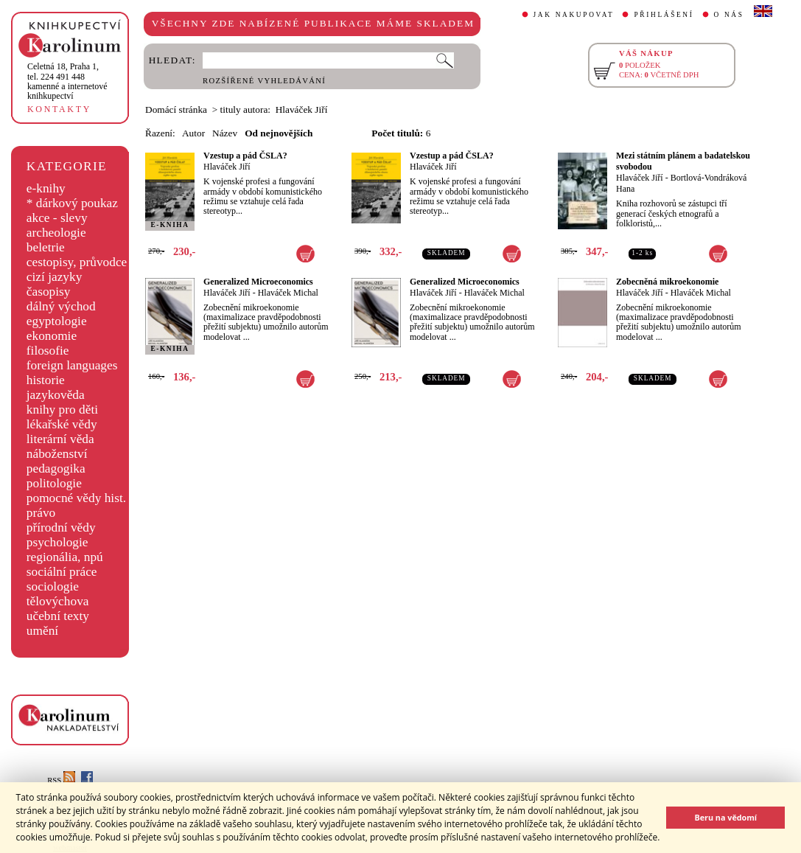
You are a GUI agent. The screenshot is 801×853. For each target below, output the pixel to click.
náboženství (57, 454)
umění (42, 631)
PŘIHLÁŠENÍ (663, 14)
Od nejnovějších (278, 133)
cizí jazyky (55, 277)
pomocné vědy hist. (76, 498)
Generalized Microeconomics (258, 281)
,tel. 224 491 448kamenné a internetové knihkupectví (67, 81)
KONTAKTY (59, 109)
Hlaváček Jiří (227, 166)
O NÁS (729, 14)
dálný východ (61, 306)
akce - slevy (57, 218)
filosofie (48, 351)
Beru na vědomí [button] (725, 817)
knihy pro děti (62, 410)
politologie (54, 483)
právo (41, 513)
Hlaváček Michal (288, 293)
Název (224, 133)
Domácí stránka (176, 109)
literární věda (60, 439)
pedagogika (56, 469)
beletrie (46, 247)
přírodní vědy (61, 527)
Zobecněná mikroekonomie (667, 281)
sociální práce (62, 572)
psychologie (57, 542)
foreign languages (72, 365)
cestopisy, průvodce (77, 262)
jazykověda (56, 395)
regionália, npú (65, 557)
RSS (61, 780)
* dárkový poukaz (72, 203)
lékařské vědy (62, 424)
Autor (193, 133)
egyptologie (57, 321)
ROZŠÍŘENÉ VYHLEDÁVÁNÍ (264, 81)
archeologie (56, 233)
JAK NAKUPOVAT (574, 14)
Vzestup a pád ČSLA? (245, 155)
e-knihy (46, 188)
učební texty (58, 616)
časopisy (49, 292)
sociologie (53, 586)
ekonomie (52, 336)
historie (46, 380)
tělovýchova (58, 601)
